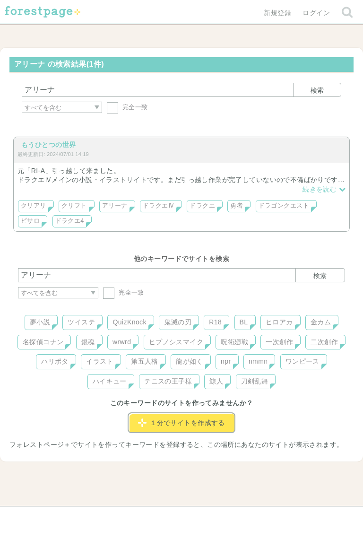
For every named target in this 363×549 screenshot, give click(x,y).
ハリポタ (55, 361)
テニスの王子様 (168, 381)
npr (226, 361)
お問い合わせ (113, 517)
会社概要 (218, 517)
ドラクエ (202, 205)
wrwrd (121, 342)
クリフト (74, 205)
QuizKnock (129, 322)
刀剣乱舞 (254, 381)
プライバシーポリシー (284, 517)
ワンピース (302, 361)
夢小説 (40, 322)
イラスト (99, 361)
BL (244, 322)
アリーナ (115, 205)
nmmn (258, 361)
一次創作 (279, 342)
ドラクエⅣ (158, 205)
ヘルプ (60, 517)
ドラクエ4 (69, 221)
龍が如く (189, 361)
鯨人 (216, 381)
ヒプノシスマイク (176, 342)
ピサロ (30, 221)
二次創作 (324, 342)
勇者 (236, 205)
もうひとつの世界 (48, 144)
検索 (317, 90)
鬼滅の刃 (177, 322)
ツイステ (81, 322)
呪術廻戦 (234, 342)
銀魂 (88, 342)
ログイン (316, 13)
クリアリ (33, 205)
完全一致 (127, 107)
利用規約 (168, 517)
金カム (321, 322)
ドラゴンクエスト (284, 205)
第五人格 (144, 361)
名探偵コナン (43, 342)
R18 (215, 322)
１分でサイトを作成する (181, 422)
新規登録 (277, 13)
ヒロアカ (279, 322)
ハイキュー (110, 381)
